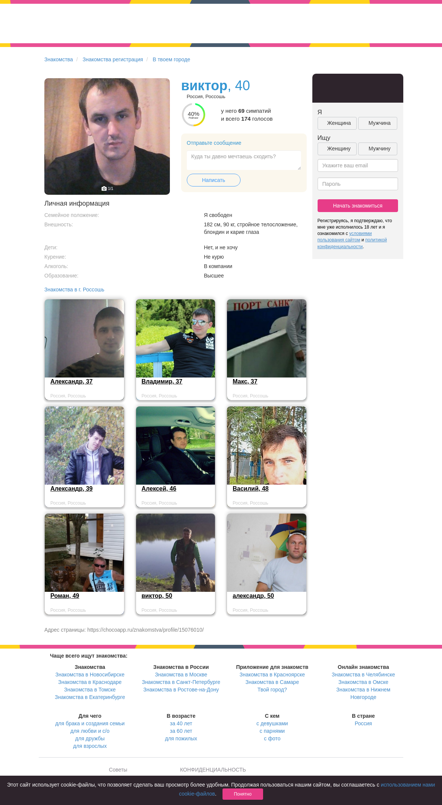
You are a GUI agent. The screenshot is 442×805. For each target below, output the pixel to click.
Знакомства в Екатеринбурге (90, 697)
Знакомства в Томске (90, 690)
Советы (118, 770)
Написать (213, 180)
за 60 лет (181, 731)
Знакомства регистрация (113, 59)
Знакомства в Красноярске (272, 675)
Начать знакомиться (358, 206)
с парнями (272, 731)
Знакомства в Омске (363, 682)
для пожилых (181, 738)
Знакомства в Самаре (272, 682)
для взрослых (90, 746)
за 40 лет (181, 723)
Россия (363, 723)
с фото (272, 738)
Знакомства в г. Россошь (74, 290)
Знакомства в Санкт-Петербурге (181, 682)
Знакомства (58, 59)
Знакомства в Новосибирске (89, 675)
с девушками (272, 723)
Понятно (242, 794)
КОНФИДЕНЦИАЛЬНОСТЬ (213, 770)
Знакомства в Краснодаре (90, 682)
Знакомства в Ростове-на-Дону (181, 690)
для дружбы (89, 738)
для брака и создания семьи (90, 723)
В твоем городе (171, 59)
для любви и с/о (89, 731)
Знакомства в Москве (181, 675)
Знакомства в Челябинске (363, 675)
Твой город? (272, 690)
